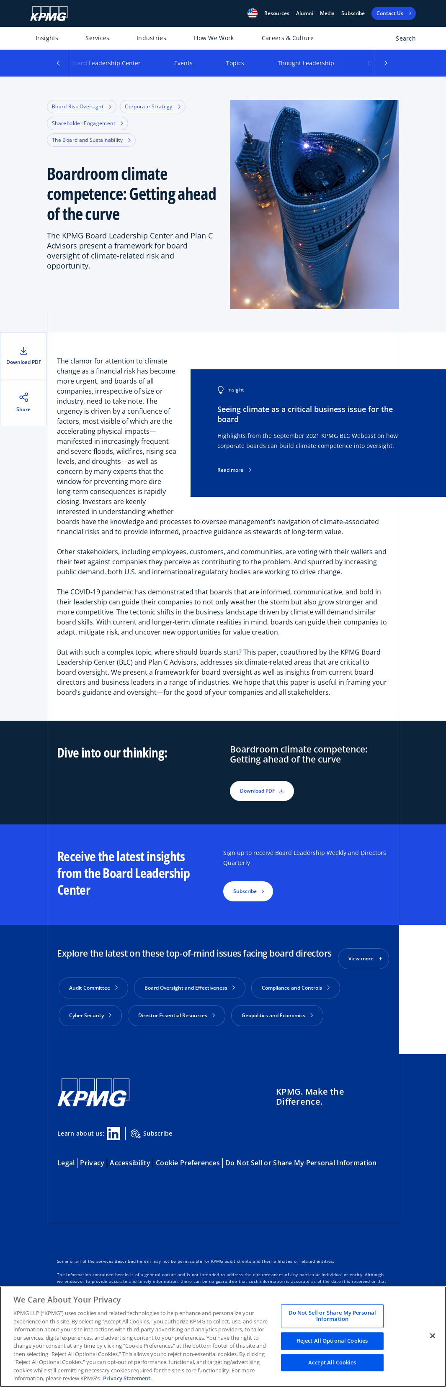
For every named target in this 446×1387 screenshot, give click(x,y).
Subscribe (353, 13)
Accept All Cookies (332, 1362)
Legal (66, 1161)
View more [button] (361, 958)
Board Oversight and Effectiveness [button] (189, 987)
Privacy (92, 1161)
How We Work (214, 38)
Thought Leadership (306, 63)
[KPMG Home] (49, 13)
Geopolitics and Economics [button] (277, 1015)
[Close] (432, 1335)
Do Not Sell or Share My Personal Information (300, 1161)
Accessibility (130, 1161)
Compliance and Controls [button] (296, 987)
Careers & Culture (288, 38)
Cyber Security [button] (90, 1015)
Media (327, 13)
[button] (252, 13)
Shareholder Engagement (87, 123)
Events (183, 63)
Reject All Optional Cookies (332, 1340)
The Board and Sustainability (91, 139)
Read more (234, 470)
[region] (223, 1336)
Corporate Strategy (152, 106)
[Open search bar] (401, 39)
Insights (47, 38)
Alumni (304, 13)
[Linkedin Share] (113, 1132)
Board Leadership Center (105, 63)
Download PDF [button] (262, 790)
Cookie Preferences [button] (188, 1161)
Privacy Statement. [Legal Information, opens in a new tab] (127, 1378)
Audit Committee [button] (93, 987)
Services (97, 38)
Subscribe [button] (245, 891)
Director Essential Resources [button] (176, 1015)
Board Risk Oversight (81, 106)
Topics (235, 63)
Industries (151, 38)
